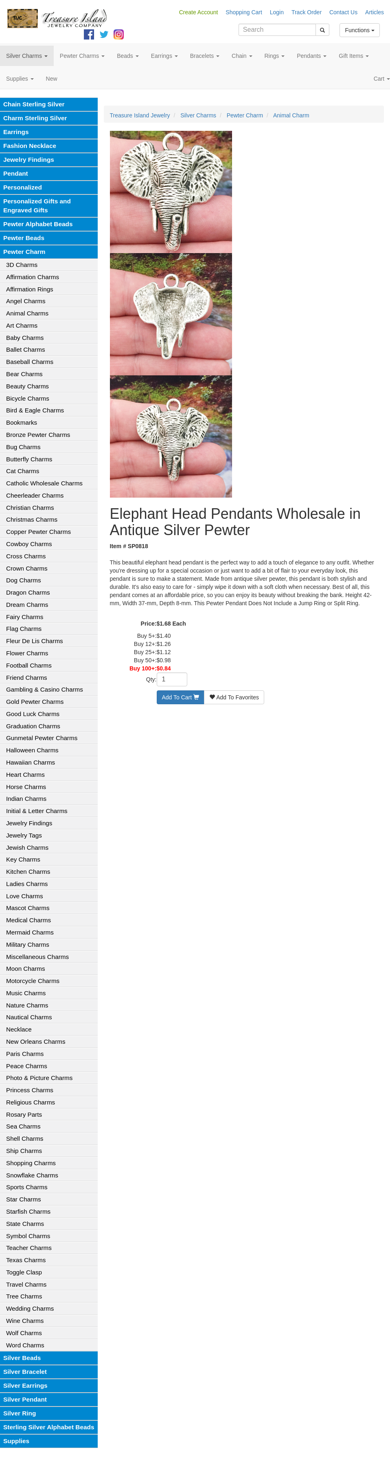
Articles (374, 12)
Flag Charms (24, 628)
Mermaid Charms (30, 932)
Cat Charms (22, 470)
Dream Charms (27, 604)
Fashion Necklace (29, 145)
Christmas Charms (31, 519)
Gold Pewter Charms (35, 701)
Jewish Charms (27, 847)
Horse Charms (26, 786)
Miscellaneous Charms (37, 956)
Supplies (16, 1440)
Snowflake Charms (32, 1175)
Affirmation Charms (32, 276)
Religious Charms (30, 1102)
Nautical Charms (29, 1017)
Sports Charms (27, 1187)
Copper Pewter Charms (38, 531)
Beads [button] (128, 56)
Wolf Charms (24, 1332)
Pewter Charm (24, 251)
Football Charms (29, 665)
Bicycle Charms (27, 398)
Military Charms (27, 944)
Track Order (306, 12)
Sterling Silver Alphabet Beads (48, 1427)
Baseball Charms (29, 361)
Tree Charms (24, 1296)
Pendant (15, 173)
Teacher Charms (29, 1247)
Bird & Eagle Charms (35, 410)
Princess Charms (29, 1090)
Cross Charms (26, 556)
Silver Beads (22, 1357)
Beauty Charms (27, 386)
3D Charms (21, 264)
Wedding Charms (30, 1308)
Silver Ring (19, 1413)
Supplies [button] (20, 78)
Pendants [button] (311, 56)
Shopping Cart (244, 12)
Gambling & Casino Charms (44, 689)
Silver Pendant (25, 1399)
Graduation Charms (33, 726)
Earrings (15, 131)
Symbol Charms (28, 1235)
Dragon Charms (28, 592)
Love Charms (24, 896)
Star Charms (23, 1199)
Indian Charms (26, 798)
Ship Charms (24, 1150)
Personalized (22, 187)
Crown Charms (27, 568)
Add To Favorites (234, 697)
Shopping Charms (31, 1162)
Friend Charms (26, 677)
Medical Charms (28, 920)
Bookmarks (21, 422)
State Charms (25, 1223)
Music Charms (26, 993)
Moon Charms (25, 968)
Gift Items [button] (354, 56)
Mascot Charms (28, 907)
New (51, 78)
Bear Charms (24, 373)
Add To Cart (180, 697)
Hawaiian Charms (30, 762)
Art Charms (21, 325)
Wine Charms (25, 1320)
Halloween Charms (32, 750)
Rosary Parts (24, 1114)
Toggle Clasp (24, 1272)
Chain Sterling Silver (34, 104)
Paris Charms (25, 1053)
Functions (360, 30)
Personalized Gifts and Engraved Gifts (37, 206)
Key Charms (23, 859)
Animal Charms (27, 313)
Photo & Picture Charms (39, 1077)
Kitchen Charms (28, 871)
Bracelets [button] (204, 56)
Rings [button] (275, 56)
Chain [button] (242, 56)
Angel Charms (26, 301)
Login (277, 12)
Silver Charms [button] (27, 56)
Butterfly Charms (29, 459)
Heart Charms (25, 774)
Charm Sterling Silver (35, 118)
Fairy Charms (24, 616)
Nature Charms (27, 1005)
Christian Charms (30, 507)
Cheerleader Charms (35, 495)
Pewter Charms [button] (82, 56)
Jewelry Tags (24, 835)
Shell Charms (24, 1138)
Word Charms (25, 1345)
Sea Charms (23, 1126)
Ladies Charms (27, 883)
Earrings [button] (164, 56)
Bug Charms (23, 446)
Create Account (198, 12)
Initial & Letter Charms (37, 810)
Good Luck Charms (32, 713)
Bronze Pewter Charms (38, 434)
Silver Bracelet (25, 1371)
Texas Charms (26, 1259)
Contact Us (343, 12)
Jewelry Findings (28, 159)
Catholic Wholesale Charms (44, 483)
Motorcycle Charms (32, 980)
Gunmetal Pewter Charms (41, 737)
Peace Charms (26, 1065)
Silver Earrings (25, 1385)
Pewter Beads (23, 237)
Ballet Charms (25, 349)
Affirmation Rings (29, 289)
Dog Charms (23, 580)
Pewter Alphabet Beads (37, 223)
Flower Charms (27, 653)
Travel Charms (26, 1284)
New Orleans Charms (36, 1041)
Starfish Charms (28, 1211)
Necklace (19, 1029)
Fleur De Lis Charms (34, 640)
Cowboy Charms (29, 543)
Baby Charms (25, 337)
